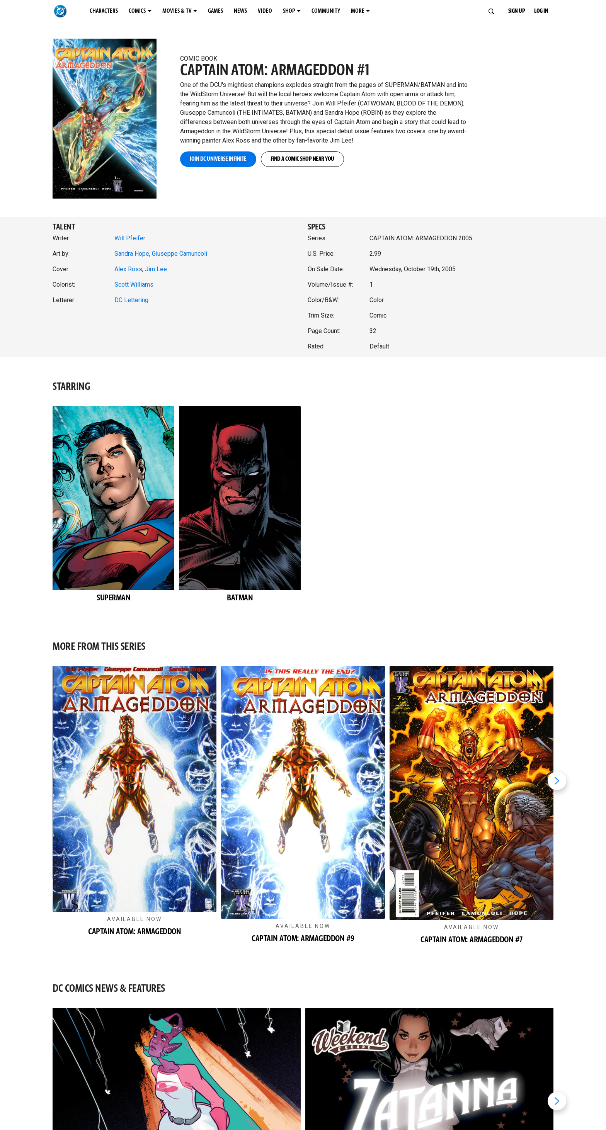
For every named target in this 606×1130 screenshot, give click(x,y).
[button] (112, 110)
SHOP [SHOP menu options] (289, 11)
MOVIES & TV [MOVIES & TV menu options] (177, 11)
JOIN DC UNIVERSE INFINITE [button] (218, 159)
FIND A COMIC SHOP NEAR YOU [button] (302, 159)
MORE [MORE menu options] (357, 11)
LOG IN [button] (541, 11)
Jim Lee (156, 269)
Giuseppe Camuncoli (179, 253)
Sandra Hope (131, 253)
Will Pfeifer (129, 238)
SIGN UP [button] (516, 11)
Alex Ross (128, 269)
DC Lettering (131, 300)
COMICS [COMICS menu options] (137, 11)
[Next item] (557, 780)
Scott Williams (133, 284)
